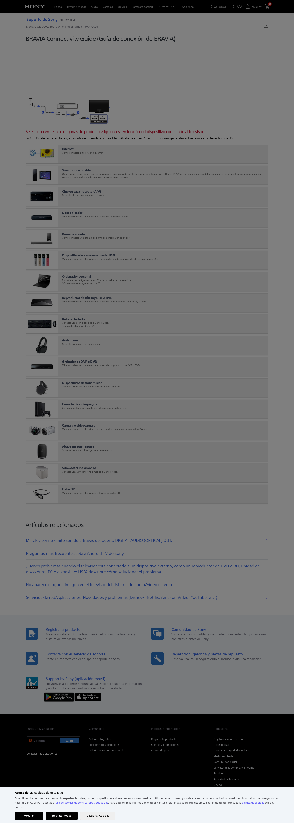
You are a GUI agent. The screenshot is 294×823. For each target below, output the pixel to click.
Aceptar (29, 815)
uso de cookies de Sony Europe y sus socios (82, 802)
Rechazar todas (61, 815)
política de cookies (253, 802)
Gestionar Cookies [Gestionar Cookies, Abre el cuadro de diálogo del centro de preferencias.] (98, 815)
